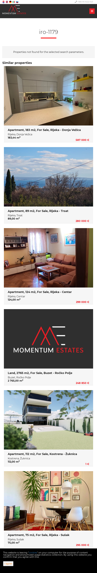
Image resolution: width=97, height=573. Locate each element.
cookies (33, 552)
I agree (8, 563)
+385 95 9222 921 (84, 1)
